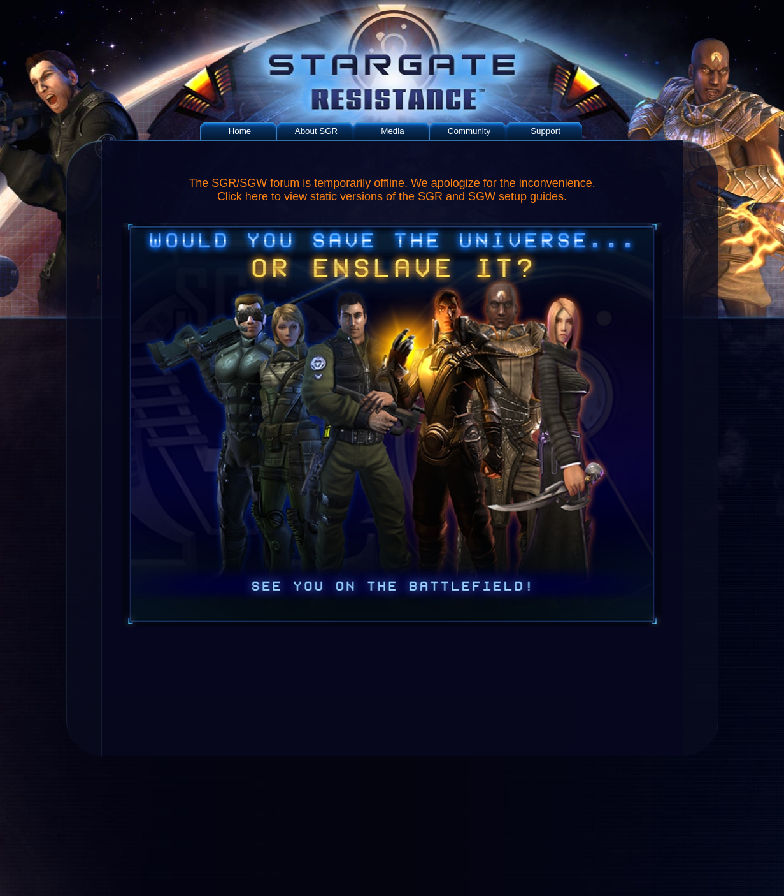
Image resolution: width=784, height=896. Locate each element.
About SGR (316, 131)
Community (469, 131)
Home (240, 131)
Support (545, 131)
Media (392, 131)
